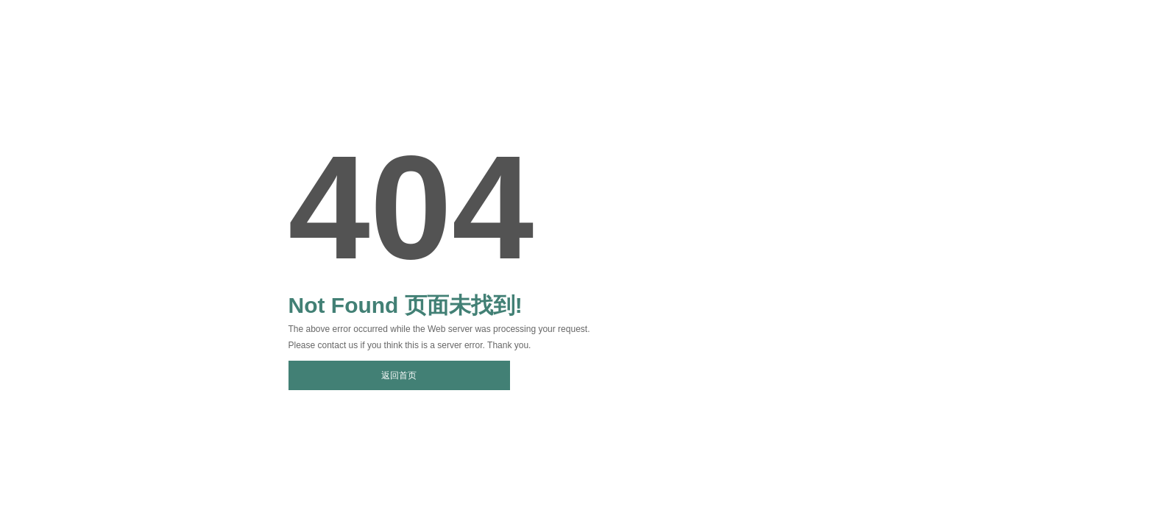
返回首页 (399, 375)
